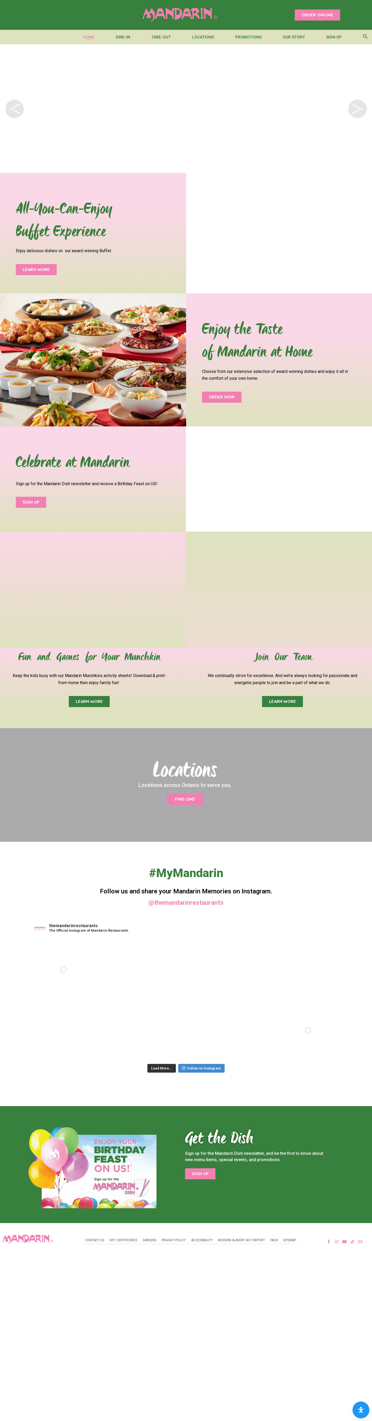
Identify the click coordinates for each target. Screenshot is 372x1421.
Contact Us (94, 1253)
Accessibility (202, 1253)
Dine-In (123, 37)
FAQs (274, 1253)
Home (89, 37)
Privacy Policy (174, 1253)
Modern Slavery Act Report (241, 1253)
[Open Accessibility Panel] (360, 1409)
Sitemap (289, 1253)
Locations (203, 37)
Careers (149, 1253)
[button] (317, 15)
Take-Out (161, 37)
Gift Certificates (123, 1253)
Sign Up (334, 37)
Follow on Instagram (201, 1081)
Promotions (248, 37)
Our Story (294, 37)
